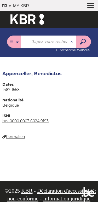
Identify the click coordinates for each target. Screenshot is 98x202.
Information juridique (66, 198)
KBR (26, 191)
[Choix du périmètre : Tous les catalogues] (14, 42)
